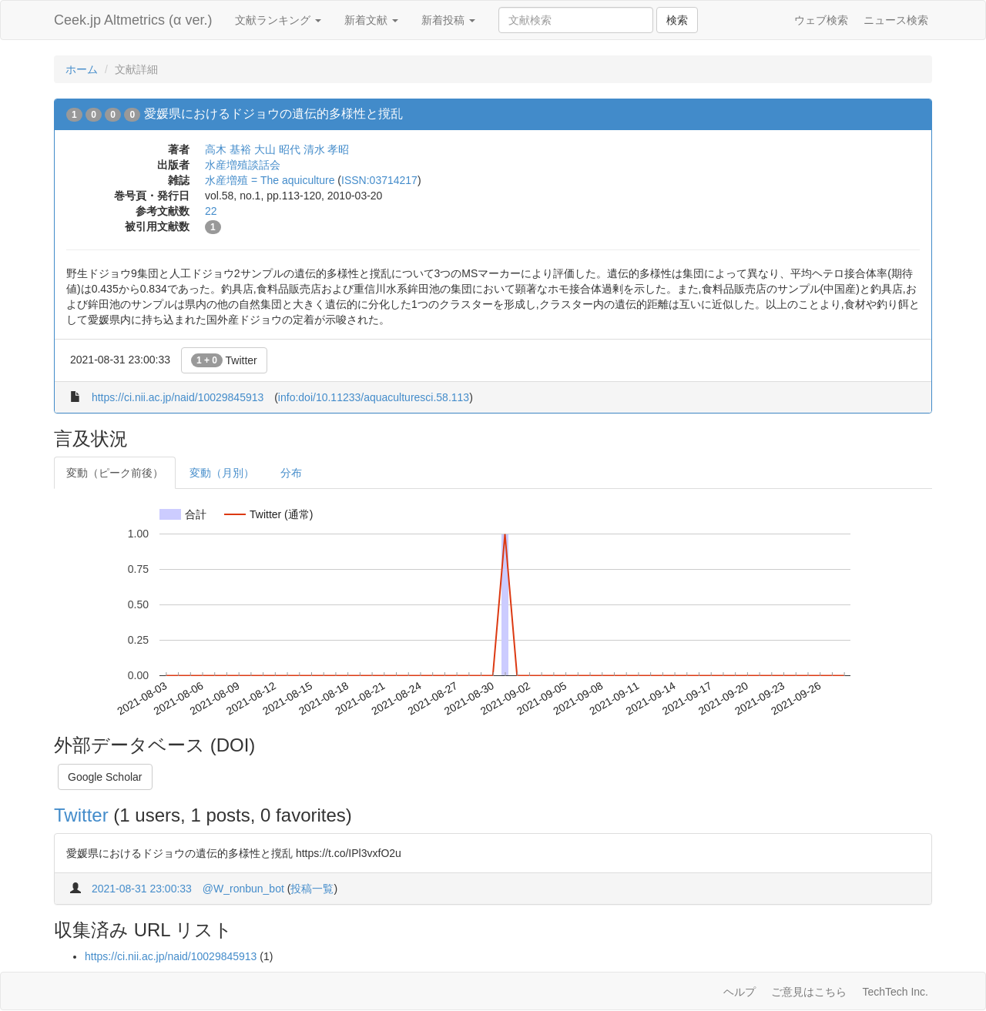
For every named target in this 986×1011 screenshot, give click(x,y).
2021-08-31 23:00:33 (142, 888)
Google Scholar (105, 777)
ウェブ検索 (821, 20)
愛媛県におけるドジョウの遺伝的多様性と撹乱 (273, 113)
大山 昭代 (277, 149)
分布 (291, 473)
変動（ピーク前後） (114, 473)
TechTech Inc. (895, 992)
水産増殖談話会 (242, 165)
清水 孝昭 (327, 149)
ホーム (81, 69)
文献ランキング (278, 20)
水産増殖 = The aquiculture (269, 180)
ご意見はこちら (809, 992)
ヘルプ (739, 992)
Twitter (224, 360)
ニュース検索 (896, 20)
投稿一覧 (312, 888)
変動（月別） (221, 473)
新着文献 (371, 20)
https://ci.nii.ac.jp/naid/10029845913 (177, 397)
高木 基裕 (228, 149)
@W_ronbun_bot (243, 888)
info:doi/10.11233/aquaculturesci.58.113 (373, 397)
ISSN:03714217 (379, 180)
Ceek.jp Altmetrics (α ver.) (133, 20)
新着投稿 (448, 20)
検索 (677, 20)
